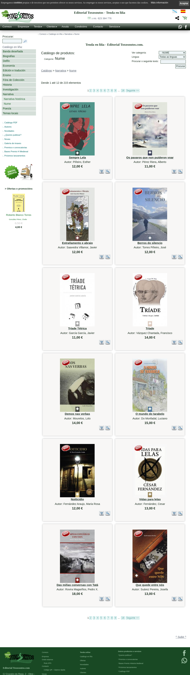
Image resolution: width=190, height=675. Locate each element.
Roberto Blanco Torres (18, 215)
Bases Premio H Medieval (16, 151)
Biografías (9, 56)
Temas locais (10, 113)
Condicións (81, 26)
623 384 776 (102, 18)
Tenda (37, 26)
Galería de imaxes (12, 143)
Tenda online (85, 622)
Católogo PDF (124, 641)
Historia (7, 84)
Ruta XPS (47, 633)
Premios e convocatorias (15, 147)
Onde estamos (47, 629)
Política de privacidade (50, 664)
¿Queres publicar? (12, 135)
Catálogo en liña (55, 34)
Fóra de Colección (13, 79)
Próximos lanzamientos (128, 637)
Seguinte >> (132, 90)
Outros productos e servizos (129, 621)
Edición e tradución (14, 70)
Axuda (65, 26)
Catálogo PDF (10, 122)
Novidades (9, 131)
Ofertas (83, 630)
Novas (7, 139)
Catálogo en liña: (12, 47)
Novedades (84, 634)
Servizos (114, 26)
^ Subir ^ (181, 597)
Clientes (51, 26)
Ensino (7, 75)
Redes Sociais (47, 652)
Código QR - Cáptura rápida (54, 639)
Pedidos (83, 646)
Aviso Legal (46, 660)
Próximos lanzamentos (14, 156)
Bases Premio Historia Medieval (131, 633)
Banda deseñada (13, 51)
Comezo (7, 26)
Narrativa (8, 94)
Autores (7, 127)
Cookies (45, 672)
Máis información (159, 2)
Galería (45, 647)
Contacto (98, 26)
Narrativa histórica (14, 98)
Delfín (6, 60)
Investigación (10, 89)
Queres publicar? (125, 625)
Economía (9, 65)
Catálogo (46, 70)
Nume (7, 103)
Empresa (23, 26)
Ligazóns (45, 656)
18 (123, 90)
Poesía (7, 108)
